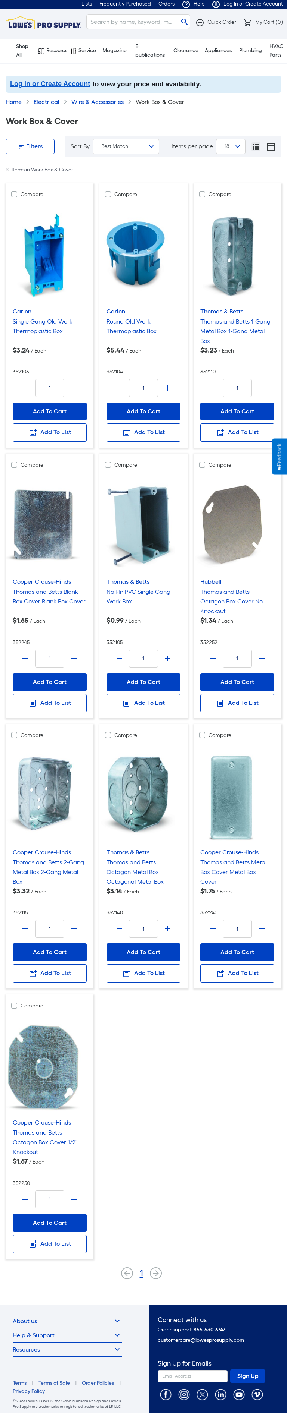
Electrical (46, 101)
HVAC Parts (276, 50)
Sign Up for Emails (185, 1364)
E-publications (150, 50)
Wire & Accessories (97, 101)
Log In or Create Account (50, 84)
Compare (32, 194)
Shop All (18, 50)
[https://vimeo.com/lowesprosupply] (257, 1394)
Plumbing (250, 50)
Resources (52, 50)
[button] (216, 22)
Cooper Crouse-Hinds (42, 581)
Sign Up (248, 1375)
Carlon (22, 311)
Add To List (49, 432)
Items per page (192, 146)
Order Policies (98, 1383)
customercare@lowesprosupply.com (201, 1340)
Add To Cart (50, 411)
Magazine (114, 50)
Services (83, 50)
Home (14, 101)
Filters (30, 146)
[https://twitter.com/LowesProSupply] (202, 1394)
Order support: (191, 1330)
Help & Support (67, 1335)
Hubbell (211, 581)
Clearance (185, 50)
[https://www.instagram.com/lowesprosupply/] (184, 1394)
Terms (20, 1383)
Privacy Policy (29, 1391)
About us (67, 1320)
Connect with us (182, 1320)
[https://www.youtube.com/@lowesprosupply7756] (239, 1394)
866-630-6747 (209, 1330)
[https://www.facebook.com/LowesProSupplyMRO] (166, 1394)
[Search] (138, 21)
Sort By (80, 146)
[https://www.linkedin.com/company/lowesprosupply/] (221, 1394)
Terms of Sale (54, 1383)
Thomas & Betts (221, 311)
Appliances (218, 50)
